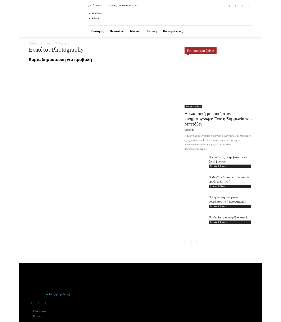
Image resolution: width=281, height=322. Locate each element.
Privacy (95, 18)
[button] (229, 5)
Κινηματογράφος (193, 106)
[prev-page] (187, 242)
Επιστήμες (97, 31)
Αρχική (33, 43)
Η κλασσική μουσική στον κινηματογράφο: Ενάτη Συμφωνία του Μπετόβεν (218, 119)
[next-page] (193, 242)
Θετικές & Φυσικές (218, 166)
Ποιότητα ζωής (173, 31)
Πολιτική (151, 31)
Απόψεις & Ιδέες (217, 186)
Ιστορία (135, 31)
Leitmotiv (189, 129)
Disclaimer (97, 13)
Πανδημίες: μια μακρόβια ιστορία (229, 217)
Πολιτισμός (117, 31)
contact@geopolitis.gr (58, 294)
